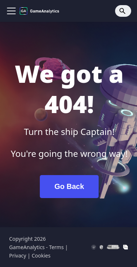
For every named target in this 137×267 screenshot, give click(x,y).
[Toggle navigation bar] (11, 10)
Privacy (17, 255)
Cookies (41, 255)
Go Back (69, 186)
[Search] (123, 11)
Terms (56, 247)
